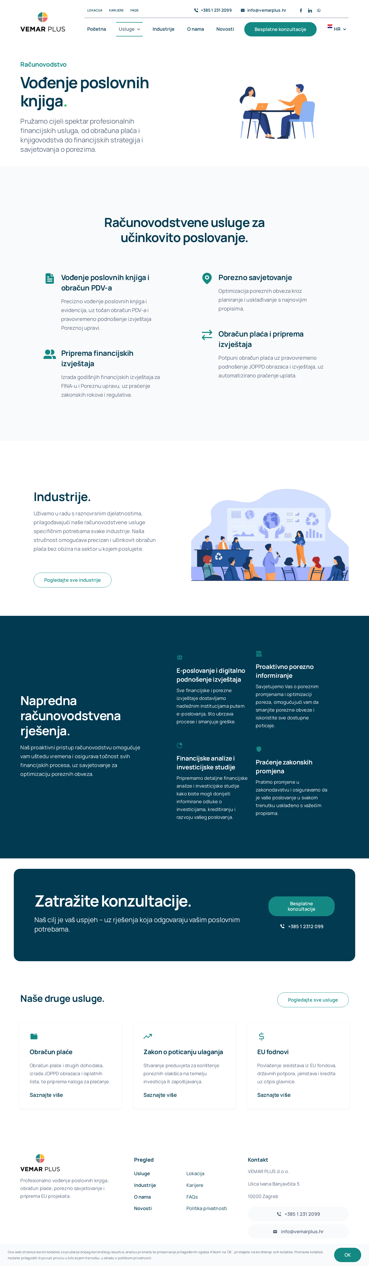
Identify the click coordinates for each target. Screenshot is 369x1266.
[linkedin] (310, 10)
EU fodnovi (273, 1037)
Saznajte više (46, 1080)
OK (348, 1255)
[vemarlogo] (42, 14)
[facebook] (301, 10)
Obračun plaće (51, 1037)
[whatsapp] (319, 10)
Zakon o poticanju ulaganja (183, 1037)
